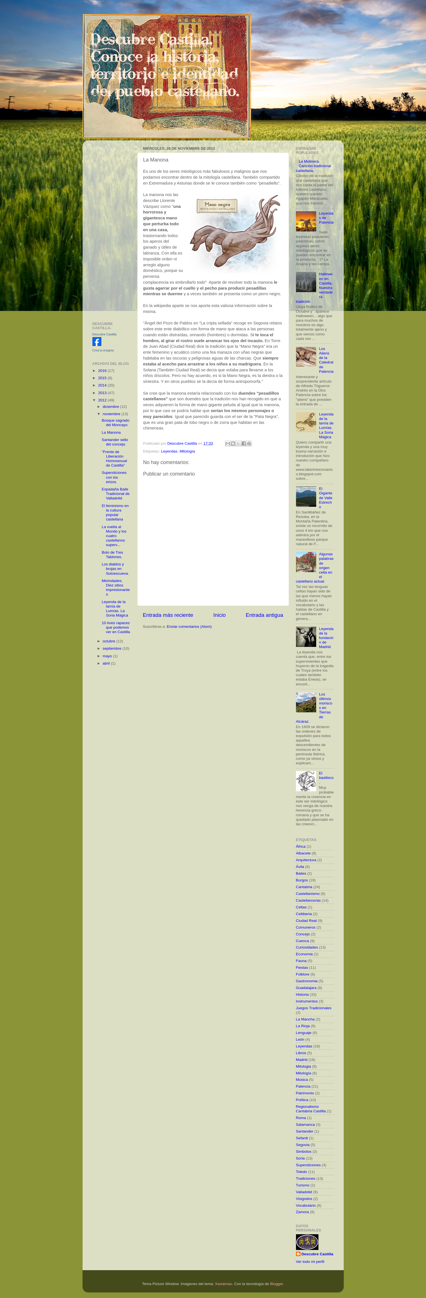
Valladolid (304, 1192)
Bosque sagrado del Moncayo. (115, 422)
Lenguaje (304, 1033)
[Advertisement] (111, 229)
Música (302, 1080)
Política (302, 1100)
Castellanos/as (308, 900)
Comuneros (306, 927)
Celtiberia (304, 914)
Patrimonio (305, 1093)
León (300, 1039)
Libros (301, 1053)
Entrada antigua (264, 615)
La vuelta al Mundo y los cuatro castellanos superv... (114, 536)
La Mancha (305, 1019)
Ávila (300, 867)
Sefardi (302, 1138)
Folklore (302, 974)
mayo (108, 656)
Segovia (303, 1145)
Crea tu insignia (103, 350)
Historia (302, 994)
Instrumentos (307, 1001)
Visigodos (304, 1199)
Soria (300, 1158)
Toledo (301, 1172)
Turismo (302, 1185)
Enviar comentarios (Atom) (189, 626)
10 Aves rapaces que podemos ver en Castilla (116, 627)
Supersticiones (308, 1165)
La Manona (111, 432)
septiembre (113, 648)
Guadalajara (306, 988)
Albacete (303, 853)
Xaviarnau (223, 1284)
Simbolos (304, 1151)
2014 (103, 385)
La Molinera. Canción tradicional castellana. (313, 165)
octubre (110, 641)
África (301, 846)
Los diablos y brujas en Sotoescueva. (115, 568)
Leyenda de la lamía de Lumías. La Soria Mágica (115, 609)
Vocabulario (306, 1205)
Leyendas (169, 451)
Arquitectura (306, 860)
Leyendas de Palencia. (326, 220)
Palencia (303, 1086)
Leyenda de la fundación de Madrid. (326, 638)
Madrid (301, 1060)
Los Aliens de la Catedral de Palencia (326, 360)
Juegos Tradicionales (314, 1008)
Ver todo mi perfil (310, 1262)
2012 (103, 400)
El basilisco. (326, 777)
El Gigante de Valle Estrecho (325, 498)
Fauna (301, 961)
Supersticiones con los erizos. (114, 477)
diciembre (111, 406)
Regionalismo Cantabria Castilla (311, 1108)
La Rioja (303, 1026)
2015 (103, 378)
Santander (304, 1131)
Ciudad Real (306, 921)
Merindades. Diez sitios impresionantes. (116, 588)
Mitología (187, 451)
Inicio (219, 615)
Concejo (303, 934)
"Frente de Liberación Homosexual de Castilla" (114, 459)
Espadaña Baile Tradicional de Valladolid (115, 493)
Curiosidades (307, 947)
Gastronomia (307, 981)
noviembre (112, 414)
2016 (103, 371)
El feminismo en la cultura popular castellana (115, 513)
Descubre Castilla (104, 334)
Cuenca (302, 941)
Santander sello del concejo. (115, 442)
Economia (304, 954)
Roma (301, 1118)
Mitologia (303, 1066)
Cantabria (304, 887)
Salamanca (305, 1124)
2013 (103, 393)
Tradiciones (305, 1178)
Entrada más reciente (168, 615)
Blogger (276, 1284)
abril (107, 663)
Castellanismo (308, 894)
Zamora (302, 1212)
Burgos (302, 880)
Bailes (301, 873)
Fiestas (302, 967)
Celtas (301, 907)
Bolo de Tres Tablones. (112, 554)
